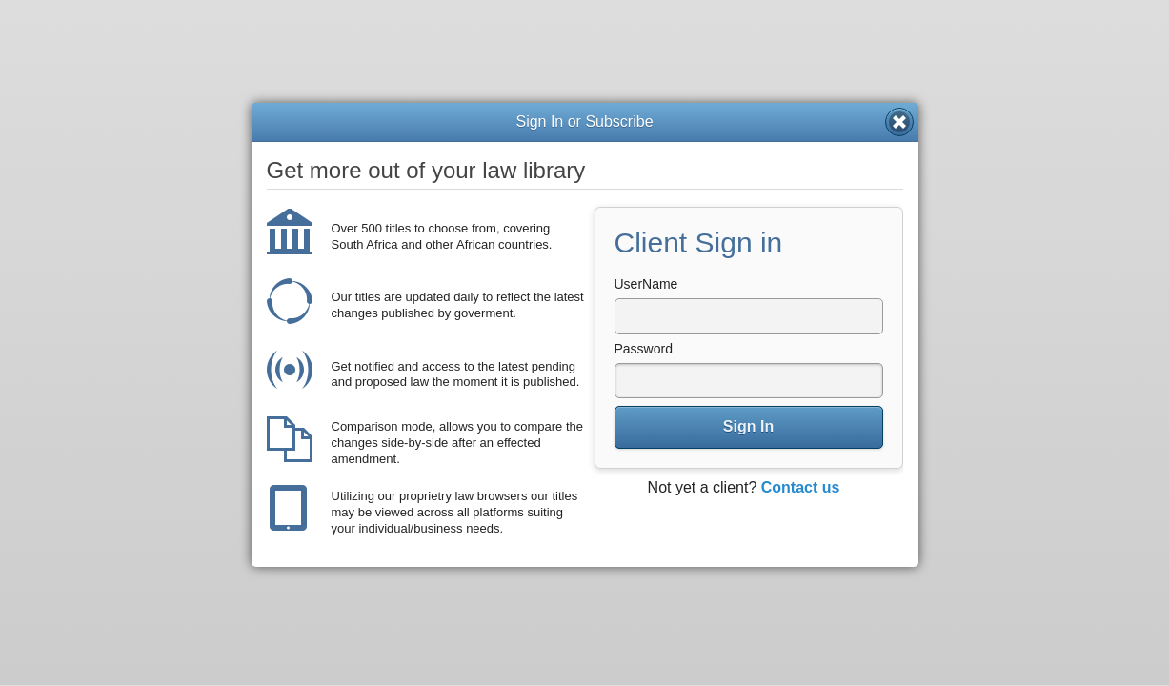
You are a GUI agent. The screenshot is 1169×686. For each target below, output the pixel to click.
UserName (646, 284)
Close (899, 122)
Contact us (800, 487)
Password (644, 348)
